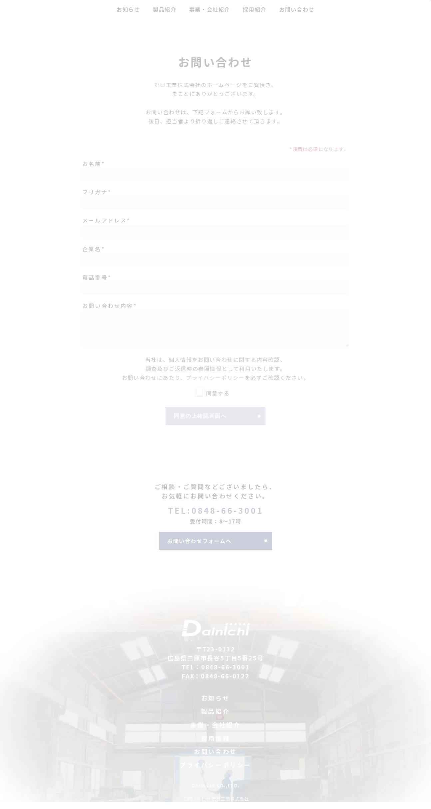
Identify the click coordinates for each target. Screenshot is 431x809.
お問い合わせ (215, 758)
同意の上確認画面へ (200, 422)
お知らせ (215, 704)
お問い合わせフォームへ (199, 547)
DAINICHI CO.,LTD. (216, 792)
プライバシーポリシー (215, 384)
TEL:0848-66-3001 (215, 517)
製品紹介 (215, 718)
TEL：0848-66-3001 (216, 673)
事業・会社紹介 (215, 731)
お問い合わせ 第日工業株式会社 (216, 805)
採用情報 (215, 745)
